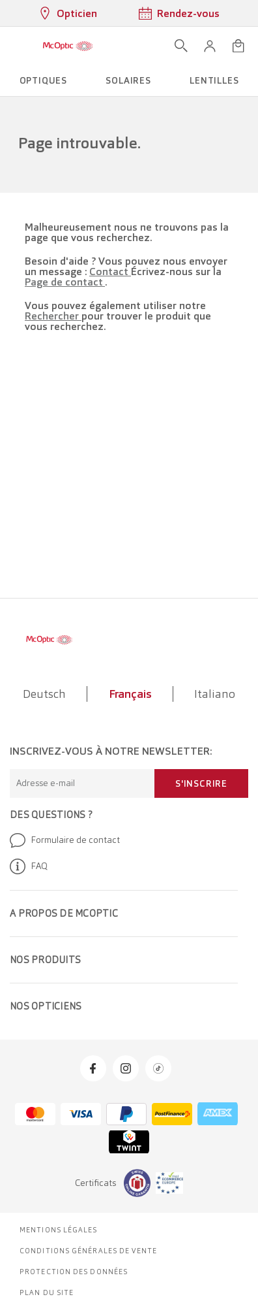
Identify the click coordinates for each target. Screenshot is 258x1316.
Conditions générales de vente (88, 1250)
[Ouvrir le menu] (14, 45)
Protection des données (74, 1271)
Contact (110, 271)
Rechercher (53, 316)
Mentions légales (59, 1229)
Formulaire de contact (65, 840)
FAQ (29, 866)
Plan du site (47, 1292)
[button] (209, 45)
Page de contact (65, 282)
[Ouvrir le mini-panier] (238, 45)
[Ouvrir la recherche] (181, 45)
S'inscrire (201, 783)
